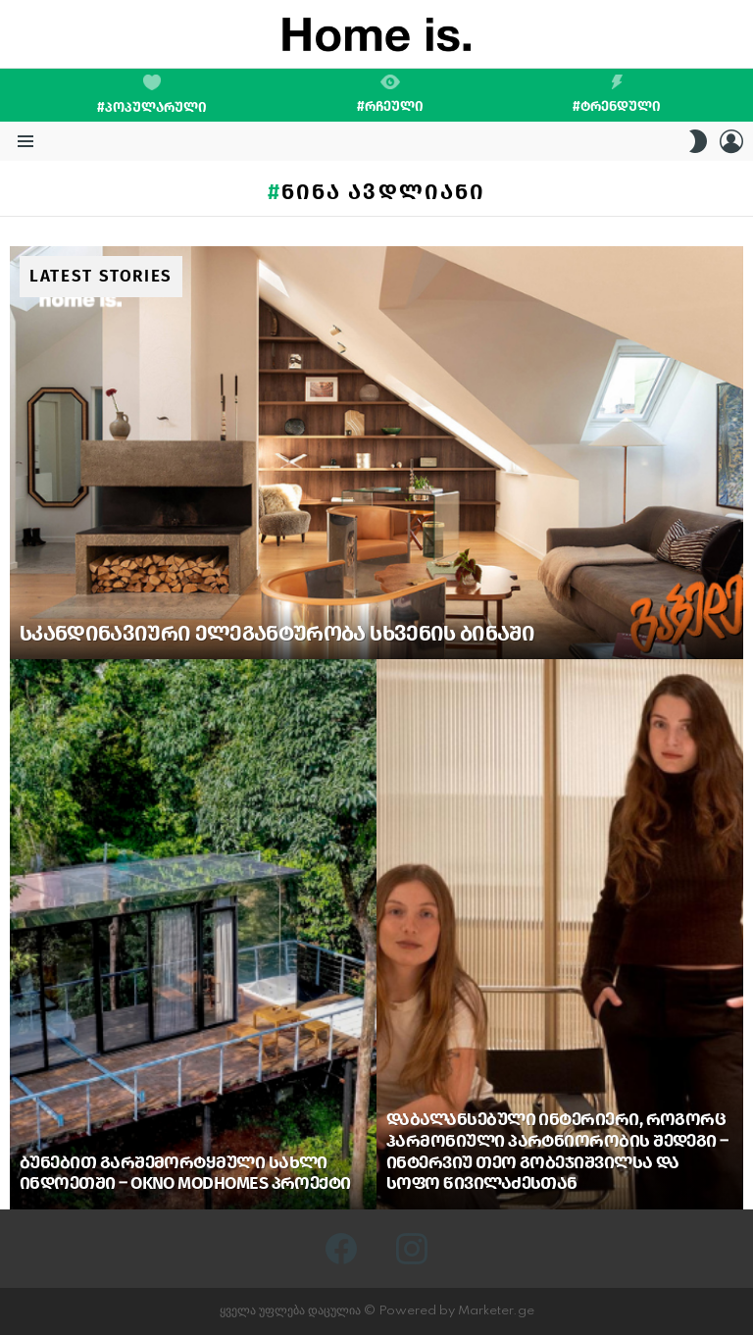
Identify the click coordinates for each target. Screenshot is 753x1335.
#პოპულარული (152, 95)
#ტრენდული (617, 94)
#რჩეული (390, 94)
